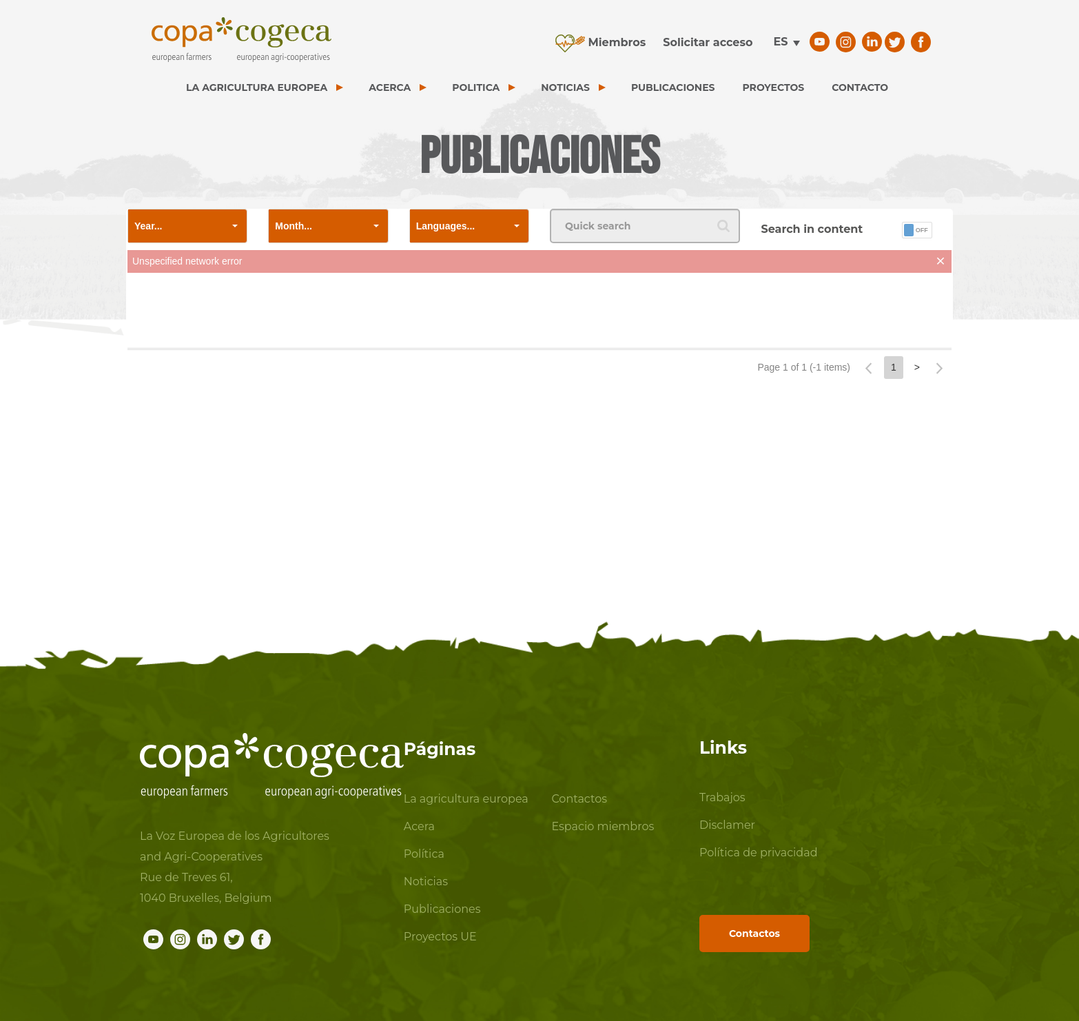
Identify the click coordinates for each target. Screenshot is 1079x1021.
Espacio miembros (602, 826)
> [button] (917, 367)
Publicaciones (442, 909)
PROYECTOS (774, 87)
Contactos (579, 798)
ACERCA (390, 87)
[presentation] (539, 313)
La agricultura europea (466, 798)
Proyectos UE (440, 936)
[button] (235, 226)
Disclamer (727, 825)
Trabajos (722, 797)
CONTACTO (860, 87)
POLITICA (476, 87)
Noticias (426, 881)
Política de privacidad (758, 852)
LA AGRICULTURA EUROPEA (256, 87)
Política (424, 853)
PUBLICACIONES (673, 87)
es (780, 41)
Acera (419, 826)
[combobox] (175, 226)
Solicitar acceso (707, 42)
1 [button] (893, 367)
